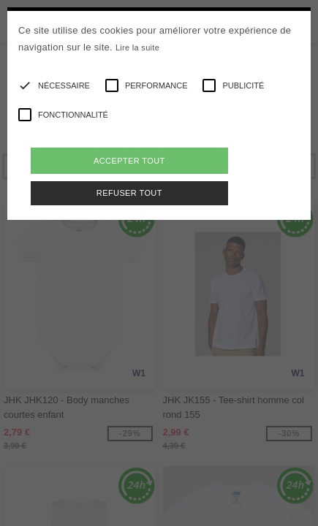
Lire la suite (137, 47)
